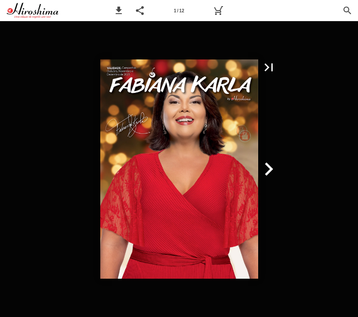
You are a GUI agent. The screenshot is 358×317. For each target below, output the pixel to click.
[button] (118, 10)
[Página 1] (179, 10)
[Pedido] (218, 10)
